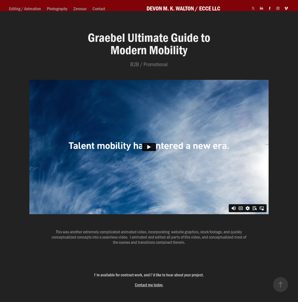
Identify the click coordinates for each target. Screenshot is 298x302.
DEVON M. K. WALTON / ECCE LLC (183, 8)
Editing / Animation (25, 8)
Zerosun (80, 8)
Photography (57, 8)
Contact (98, 8)
